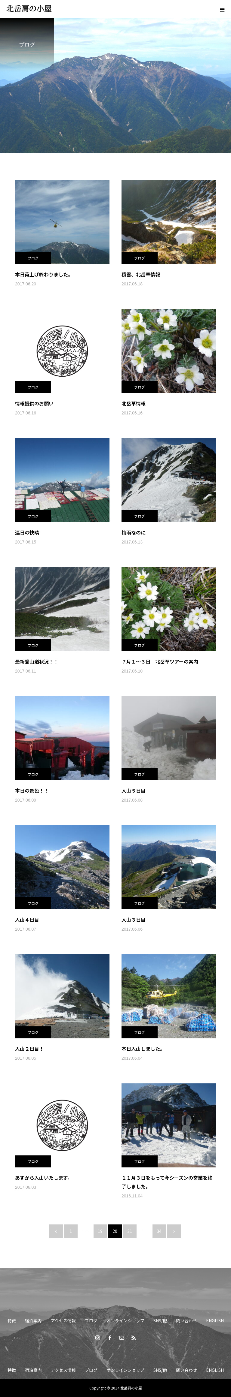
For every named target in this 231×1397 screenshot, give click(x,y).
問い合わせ (186, 1320)
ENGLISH (215, 1320)
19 (100, 1231)
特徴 (12, 1320)
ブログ (33, 257)
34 (159, 1231)
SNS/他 (160, 1320)
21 (129, 1231)
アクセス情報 (63, 1320)
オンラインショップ (125, 1320)
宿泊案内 (33, 1320)
